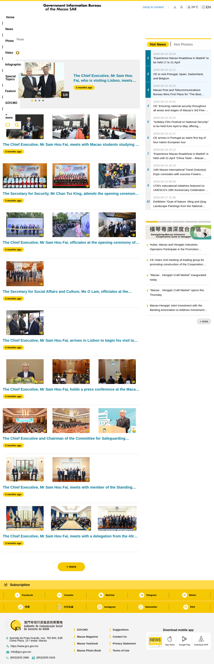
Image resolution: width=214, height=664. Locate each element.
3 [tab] (39, 89)
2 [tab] (36, 89)
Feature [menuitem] (125, 17)
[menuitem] (26, 17)
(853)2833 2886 (19, 646)
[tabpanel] (37, 69)
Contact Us (120, 625)
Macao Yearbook (87, 632)
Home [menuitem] (10, 17)
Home (7, 28)
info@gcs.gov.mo (21, 640)
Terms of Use (121, 639)
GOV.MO (82, 618)
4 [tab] (43, 89)
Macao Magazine (87, 625)
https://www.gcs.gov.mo (24, 635)
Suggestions (121, 618)
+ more (204, 310)
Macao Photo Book (89, 639)
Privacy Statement (124, 632)
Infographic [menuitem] (77, 17)
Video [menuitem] (58, 17)
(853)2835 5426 (45, 646)
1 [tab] (32, 89)
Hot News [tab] (158, 33)
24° (194, 7)
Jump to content (153, 7)
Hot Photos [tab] (183, 33)
